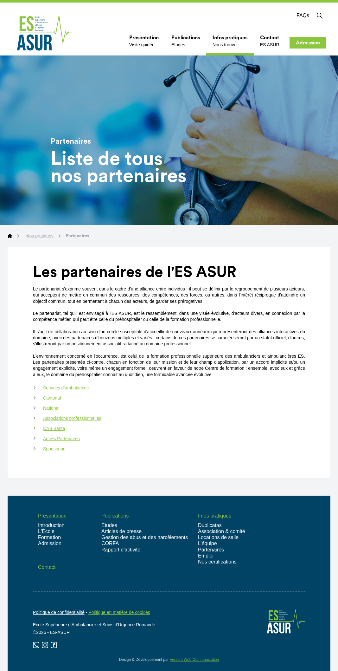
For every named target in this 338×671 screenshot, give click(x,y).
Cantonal (52, 398)
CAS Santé (54, 428)
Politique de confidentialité (59, 612)
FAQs (303, 15)
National (51, 408)
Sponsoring (54, 448)
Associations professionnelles (72, 418)
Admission (308, 42)
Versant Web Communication (194, 659)
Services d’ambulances (66, 387)
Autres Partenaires (61, 438)
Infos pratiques (39, 235)
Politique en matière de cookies (119, 612)
